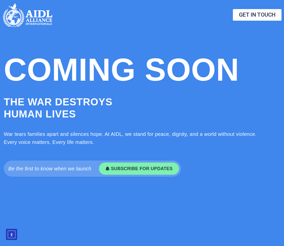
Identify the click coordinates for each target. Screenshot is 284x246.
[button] (139, 169)
